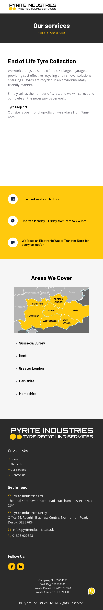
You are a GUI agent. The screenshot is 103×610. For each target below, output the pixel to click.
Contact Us (16, 475)
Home (41, 33)
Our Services (17, 469)
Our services (58, 33)
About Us (15, 464)
